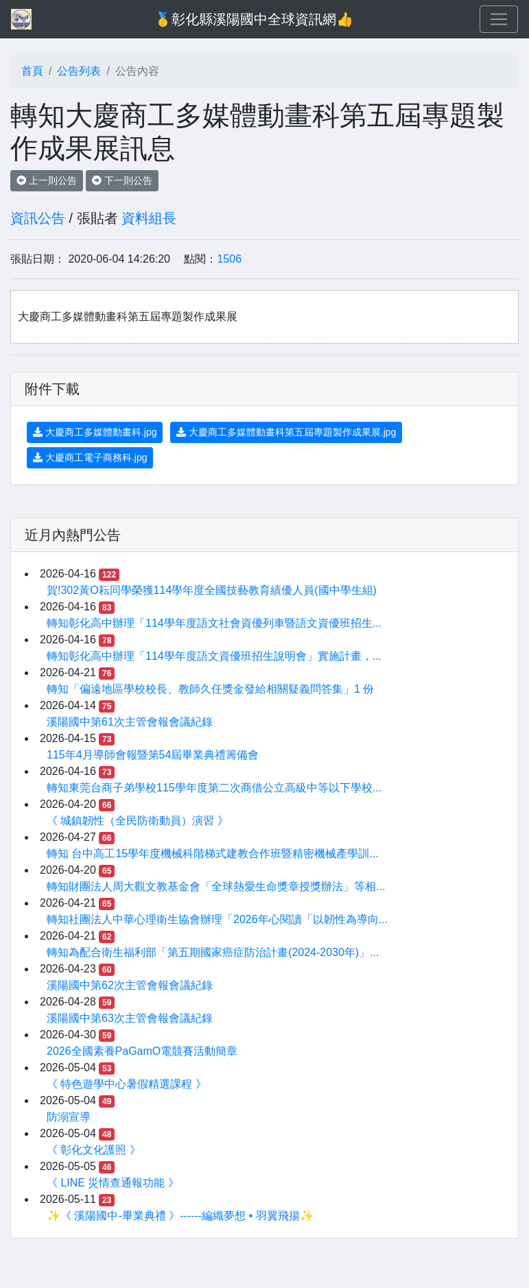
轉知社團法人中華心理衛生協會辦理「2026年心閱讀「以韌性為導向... (217, 919)
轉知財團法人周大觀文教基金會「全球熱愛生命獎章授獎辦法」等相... (216, 886)
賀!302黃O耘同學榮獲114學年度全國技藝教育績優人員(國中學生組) (212, 590)
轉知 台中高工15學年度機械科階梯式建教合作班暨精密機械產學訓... (213, 853)
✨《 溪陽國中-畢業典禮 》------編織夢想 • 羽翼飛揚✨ (180, 1215)
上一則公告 (46, 180)
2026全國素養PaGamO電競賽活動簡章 (142, 1051)
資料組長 (148, 218)
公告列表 (79, 71)
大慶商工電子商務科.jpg (90, 457)
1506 (229, 259)
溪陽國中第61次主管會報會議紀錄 (130, 722)
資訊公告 (37, 218)
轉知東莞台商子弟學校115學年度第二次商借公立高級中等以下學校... (214, 788)
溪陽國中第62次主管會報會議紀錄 (130, 985)
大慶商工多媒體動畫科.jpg (94, 432)
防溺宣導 (69, 1117)
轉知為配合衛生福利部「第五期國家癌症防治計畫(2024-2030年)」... (213, 952)
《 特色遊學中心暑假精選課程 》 (127, 1084)
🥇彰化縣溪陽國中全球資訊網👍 (253, 19)
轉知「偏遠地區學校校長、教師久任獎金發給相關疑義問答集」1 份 (210, 689)
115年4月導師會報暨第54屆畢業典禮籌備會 (153, 755)
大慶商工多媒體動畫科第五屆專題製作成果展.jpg (286, 432)
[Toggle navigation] (499, 19)
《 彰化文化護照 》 (94, 1150)
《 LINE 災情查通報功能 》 (113, 1183)
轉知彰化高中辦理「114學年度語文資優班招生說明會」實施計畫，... (214, 656)
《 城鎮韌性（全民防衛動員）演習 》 (137, 820)
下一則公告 (122, 180)
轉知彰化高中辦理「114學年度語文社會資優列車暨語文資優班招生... (214, 623)
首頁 (32, 71)
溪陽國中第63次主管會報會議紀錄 (130, 1018)
